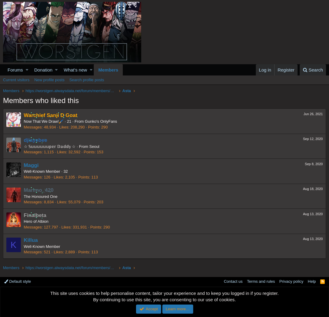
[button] (27, 69)
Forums (15, 69)
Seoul (94, 146)
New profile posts (49, 80)
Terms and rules (261, 281)
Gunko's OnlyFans (101, 121)
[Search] (313, 69)
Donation (43, 69)
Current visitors (16, 80)
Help (312, 281)
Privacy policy (291, 281)
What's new (75, 69)
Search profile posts (86, 80)
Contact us (233, 281)
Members (108, 69)
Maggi (31, 165)
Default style (17, 281)
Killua (31, 240)
